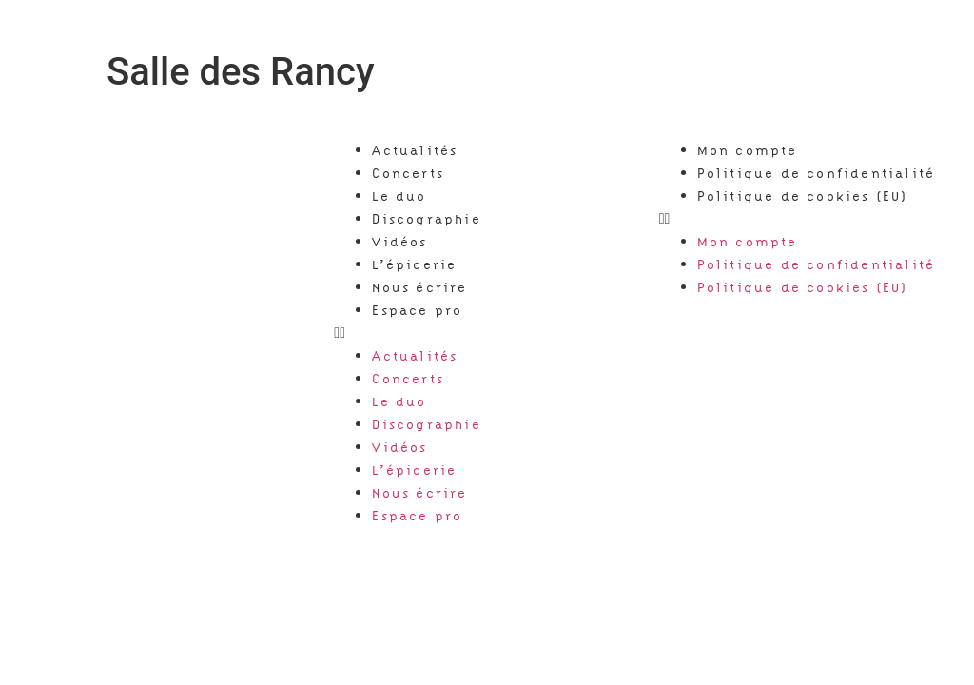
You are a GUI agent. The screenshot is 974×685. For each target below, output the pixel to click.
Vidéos (399, 241)
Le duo (399, 196)
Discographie (426, 218)
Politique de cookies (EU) (802, 196)
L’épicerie (414, 264)
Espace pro (417, 310)
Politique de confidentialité (816, 173)
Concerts (408, 173)
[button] (486, 333)
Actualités (415, 150)
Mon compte (747, 150)
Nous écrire (419, 287)
